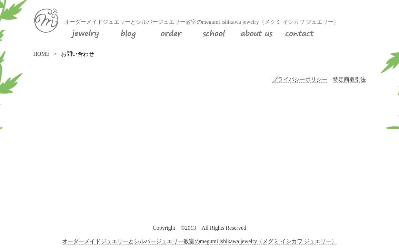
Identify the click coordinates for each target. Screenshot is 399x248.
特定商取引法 (349, 79)
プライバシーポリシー (299, 79)
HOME (41, 54)
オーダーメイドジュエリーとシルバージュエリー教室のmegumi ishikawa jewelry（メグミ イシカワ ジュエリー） (199, 241)
